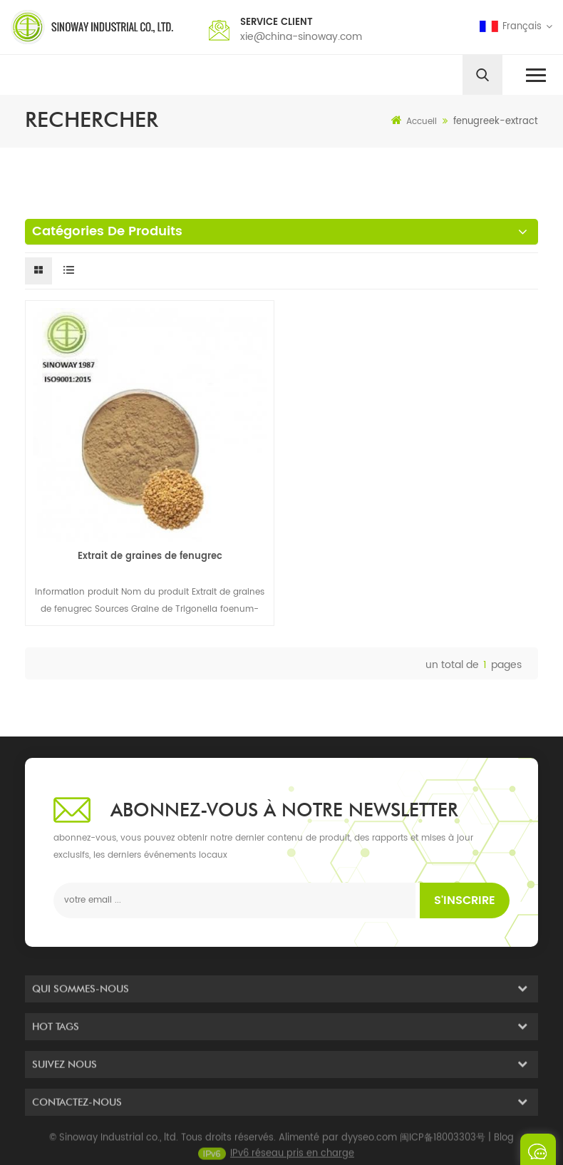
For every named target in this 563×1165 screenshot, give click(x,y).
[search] (482, 75)
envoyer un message (538, 1149)
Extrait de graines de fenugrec (150, 556)
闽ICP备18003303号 (442, 1146)
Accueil (414, 121)
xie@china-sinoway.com (301, 37)
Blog (504, 1146)
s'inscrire (464, 900)
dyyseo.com (369, 1146)
